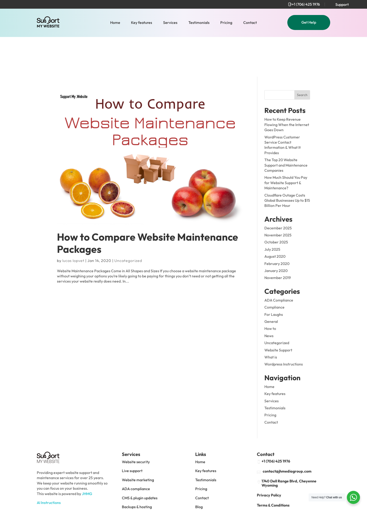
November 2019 (277, 238)
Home (115, 23)
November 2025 (278, 195)
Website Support (278, 310)
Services (170, 23)
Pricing (226, 23)
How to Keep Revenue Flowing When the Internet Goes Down (286, 85)
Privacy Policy (269, 455)
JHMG (87, 453)
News (268, 296)
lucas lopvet (73, 220)
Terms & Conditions (273, 465)
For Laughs (273, 274)
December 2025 (278, 188)
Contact (250, 23)
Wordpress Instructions (283, 324)
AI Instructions (49, 462)
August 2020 (274, 216)
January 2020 (276, 230)
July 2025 (272, 209)
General (271, 281)
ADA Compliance (278, 260)
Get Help (308, 22)
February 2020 (276, 223)
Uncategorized (128, 220)
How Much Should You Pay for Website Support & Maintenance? (285, 142)
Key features (141, 23)
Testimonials (199, 23)
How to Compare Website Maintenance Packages (147, 203)
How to (270, 289)
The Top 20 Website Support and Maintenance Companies (285, 125)
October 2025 (276, 202)
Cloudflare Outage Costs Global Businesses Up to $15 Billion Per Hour (287, 160)
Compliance (274, 267)
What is (270, 317)
